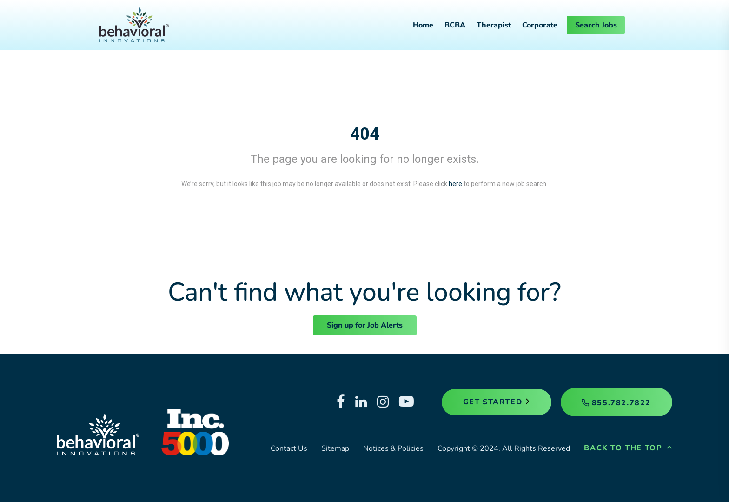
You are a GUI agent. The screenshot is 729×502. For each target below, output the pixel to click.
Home (423, 25)
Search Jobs (596, 25)
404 (364, 134)
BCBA (454, 25)
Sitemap (335, 448)
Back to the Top (628, 448)
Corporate (539, 25)
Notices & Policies (393, 448)
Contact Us (289, 448)
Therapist (494, 25)
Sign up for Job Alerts (365, 325)
